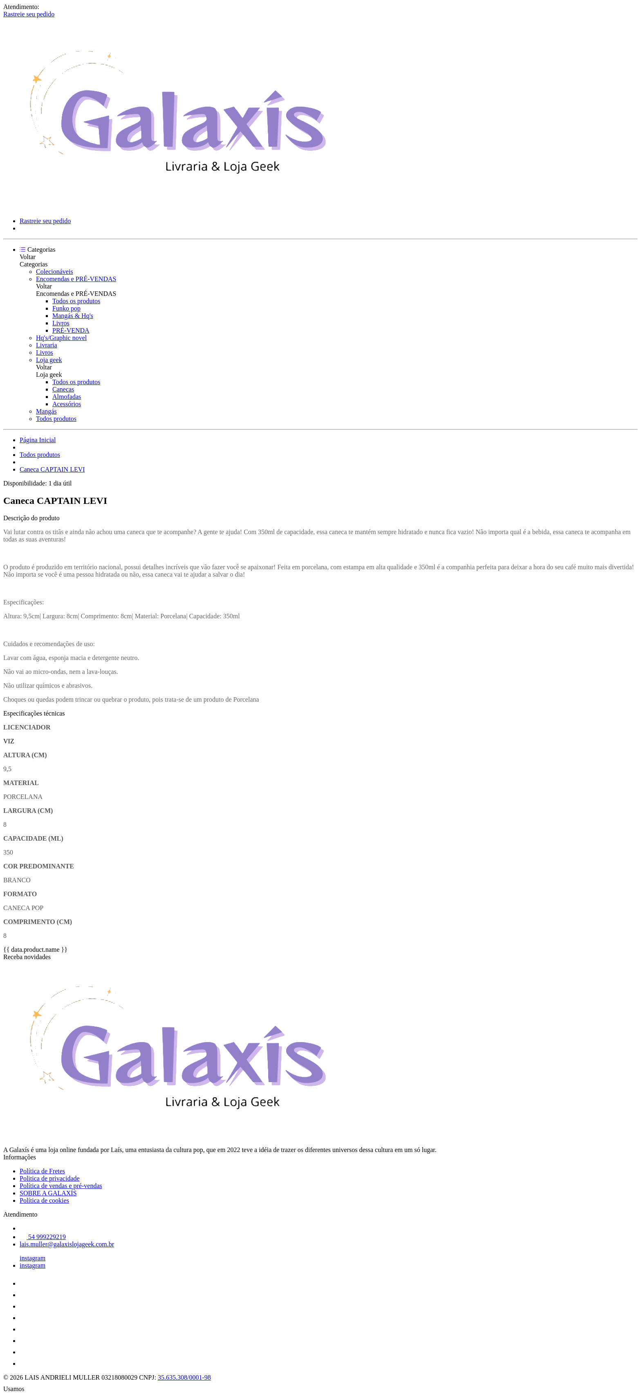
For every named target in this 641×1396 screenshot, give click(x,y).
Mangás (46, 411)
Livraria (46, 345)
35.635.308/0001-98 (184, 1377)
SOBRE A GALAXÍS (48, 1193)
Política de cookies (44, 1200)
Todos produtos (56, 418)
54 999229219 (43, 1236)
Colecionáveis (54, 271)
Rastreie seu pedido (28, 14)
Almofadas (66, 396)
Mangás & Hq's (72, 315)
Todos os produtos (76, 301)
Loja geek (49, 359)
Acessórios (66, 403)
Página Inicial (38, 439)
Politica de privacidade (50, 1178)
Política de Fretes (42, 1171)
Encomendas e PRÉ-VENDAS (76, 278)
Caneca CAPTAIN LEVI (52, 469)
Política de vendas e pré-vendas (61, 1185)
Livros (60, 323)
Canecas (63, 389)
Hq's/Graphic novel (61, 337)
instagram (32, 1258)
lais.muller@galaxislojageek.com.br (67, 1244)
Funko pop (66, 308)
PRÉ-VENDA (71, 330)
